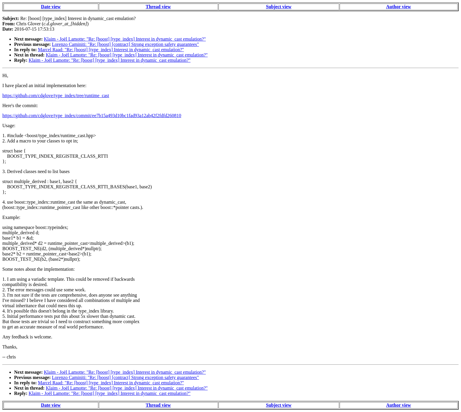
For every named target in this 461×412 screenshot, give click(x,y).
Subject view (279, 6)
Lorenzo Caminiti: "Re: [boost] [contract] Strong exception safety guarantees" (125, 44)
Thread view (158, 6)
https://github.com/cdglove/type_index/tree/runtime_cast (55, 95)
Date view (51, 6)
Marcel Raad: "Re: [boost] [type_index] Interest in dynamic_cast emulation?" (111, 49)
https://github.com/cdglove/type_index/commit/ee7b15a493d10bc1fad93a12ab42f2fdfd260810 (91, 115)
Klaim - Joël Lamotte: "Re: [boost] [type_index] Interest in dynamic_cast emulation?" (125, 38)
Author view (398, 6)
